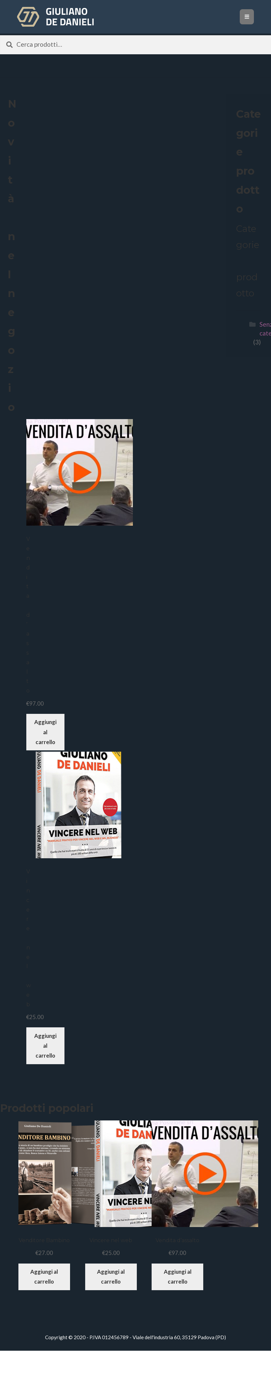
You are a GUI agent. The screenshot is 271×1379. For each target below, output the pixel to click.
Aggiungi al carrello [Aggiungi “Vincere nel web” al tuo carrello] (45, 1045)
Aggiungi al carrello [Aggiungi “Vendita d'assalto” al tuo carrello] (45, 731)
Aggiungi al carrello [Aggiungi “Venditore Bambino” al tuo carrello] (44, 1276)
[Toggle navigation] (247, 16)
